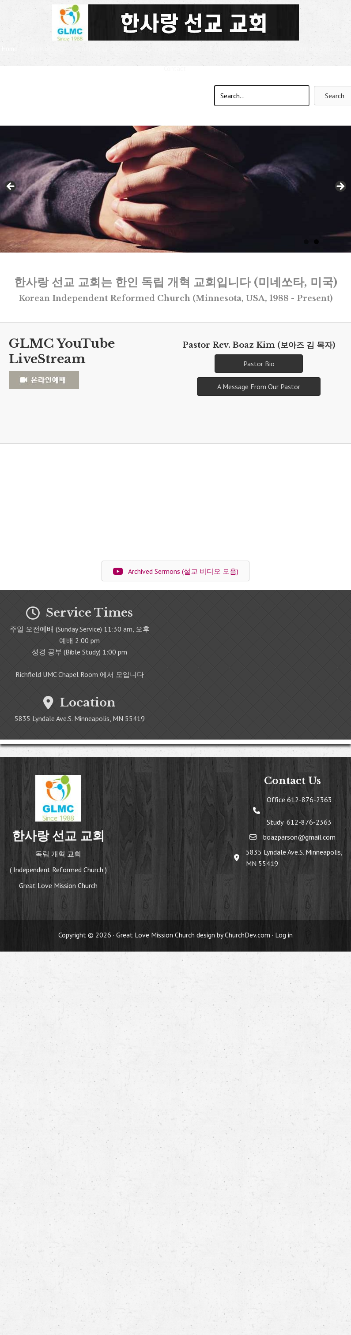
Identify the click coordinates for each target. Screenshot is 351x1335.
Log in (284, 934)
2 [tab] (316, 241)
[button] (62, 50)
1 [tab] (306, 241)
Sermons (87, 49)
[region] (175, 189)
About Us (43, 49)
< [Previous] (11, 186)
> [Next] (340, 186)
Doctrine (268, 49)
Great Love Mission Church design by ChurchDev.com (193, 934)
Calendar (130, 49)
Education (224, 49)
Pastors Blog (179, 49)
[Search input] (261, 95)
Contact (175, 68)
